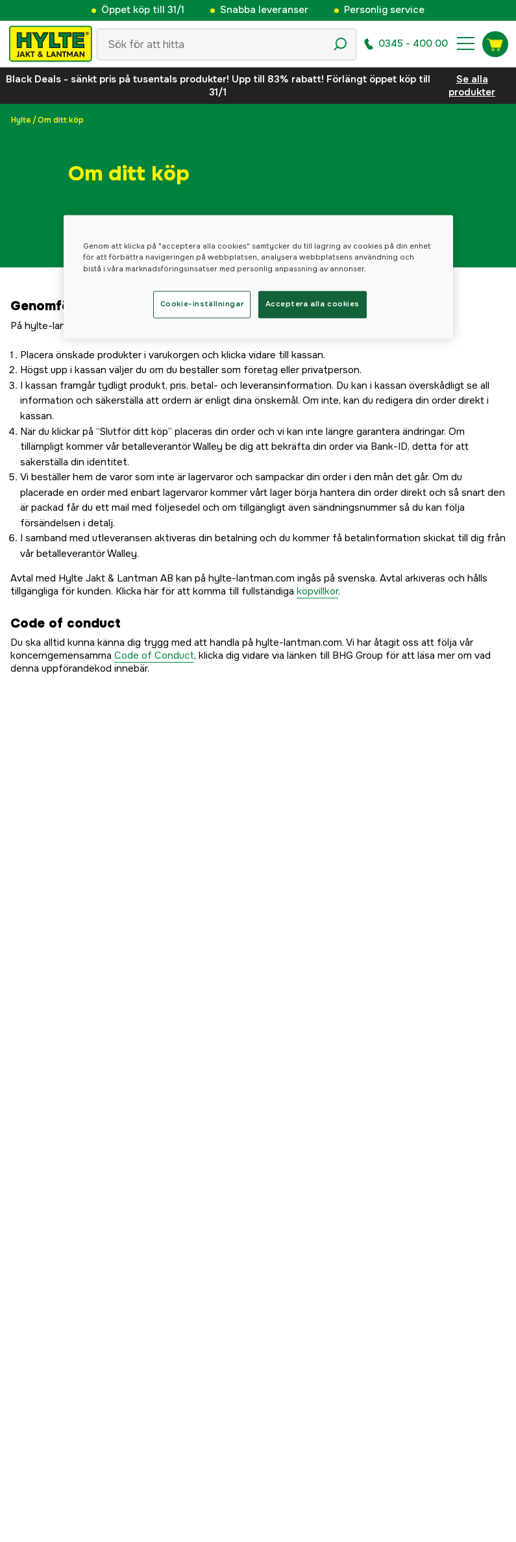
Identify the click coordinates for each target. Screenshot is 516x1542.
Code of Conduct (154, 655)
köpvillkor (317, 591)
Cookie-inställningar (201, 303)
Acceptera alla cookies (312, 303)
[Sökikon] (340, 44)
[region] (258, 276)
